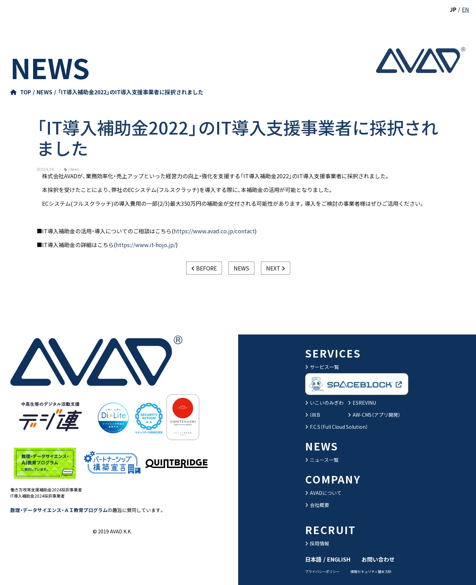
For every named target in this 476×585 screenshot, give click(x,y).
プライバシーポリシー (322, 571)
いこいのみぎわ (324, 402)
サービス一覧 (322, 366)
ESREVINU (362, 402)
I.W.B (312, 414)
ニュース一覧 (321, 459)
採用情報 (317, 543)
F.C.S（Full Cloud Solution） (336, 426)
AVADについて (323, 492)
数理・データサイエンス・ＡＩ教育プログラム (59, 510)
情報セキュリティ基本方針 (371, 571)
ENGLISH (339, 559)
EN (465, 9)
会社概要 (317, 504)
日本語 (313, 559)
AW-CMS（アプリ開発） (374, 414)
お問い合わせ (378, 559)
